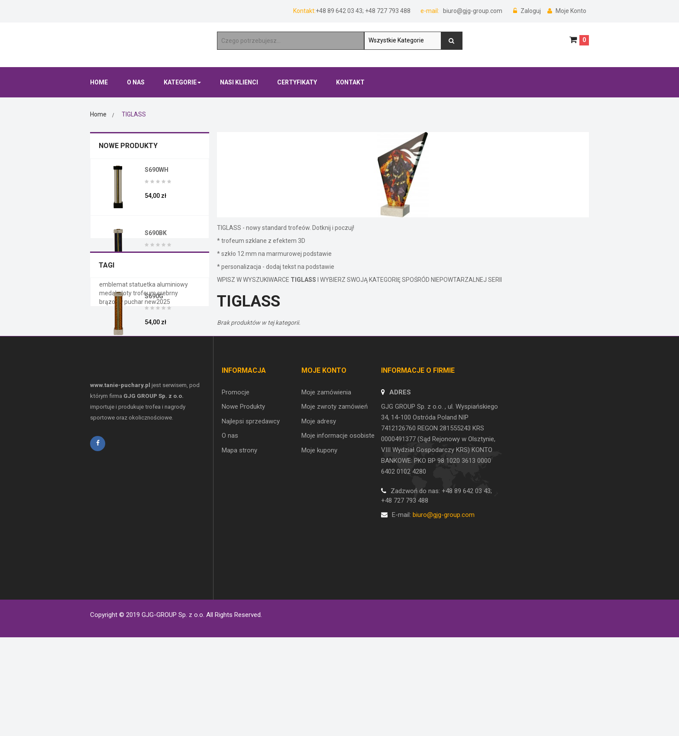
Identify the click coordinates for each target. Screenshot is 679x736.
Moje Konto (566, 10)
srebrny (167, 424)
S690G (154, 296)
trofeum (145, 424)
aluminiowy (172, 416)
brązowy (111, 433)
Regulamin (105, 607)
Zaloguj (527, 10)
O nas (230, 568)
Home (98, 114)
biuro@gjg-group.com (472, 10)
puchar (134, 433)
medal (108, 424)
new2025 (157, 433)
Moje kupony (319, 583)
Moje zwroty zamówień (334, 539)
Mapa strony (239, 583)
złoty (125, 424)
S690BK (156, 232)
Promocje (235, 525)
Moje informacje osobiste (338, 568)
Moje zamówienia (326, 525)
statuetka (143, 416)
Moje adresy (318, 554)
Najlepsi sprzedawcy (251, 554)
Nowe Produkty (128, 146)
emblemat (114, 416)
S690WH (156, 169)
